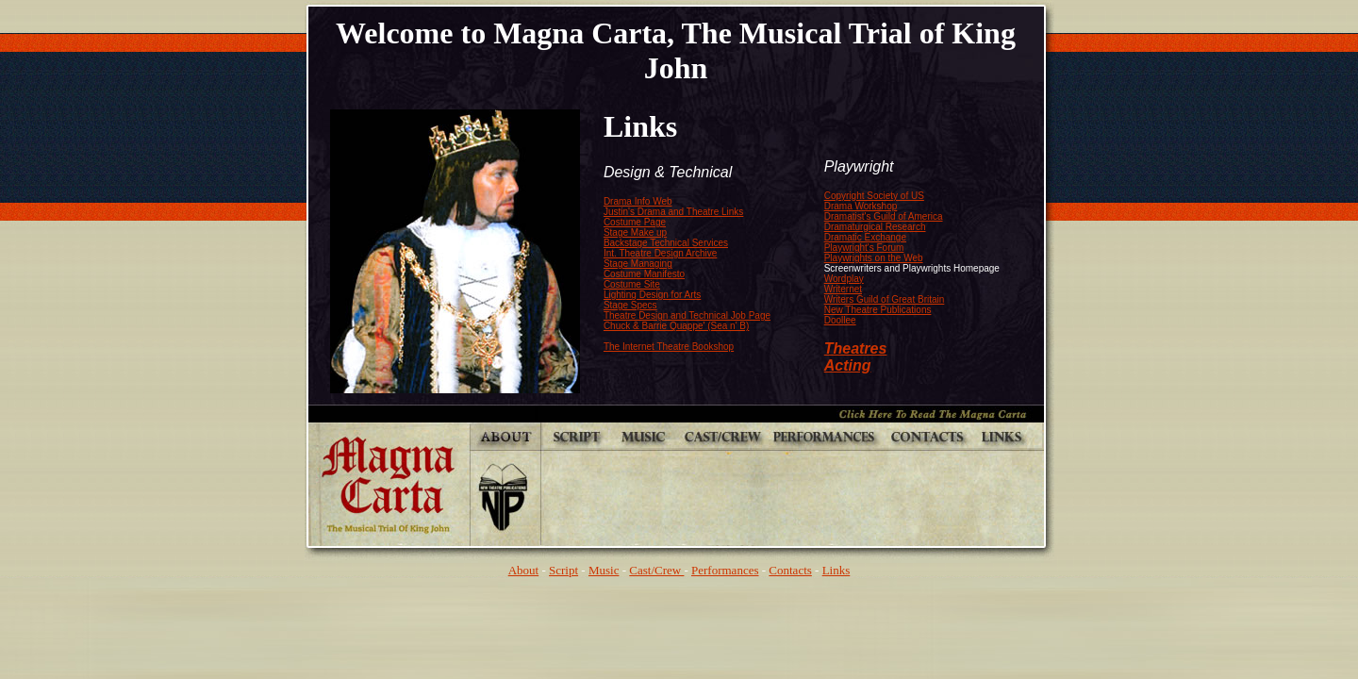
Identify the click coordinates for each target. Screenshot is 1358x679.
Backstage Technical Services (666, 243)
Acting (847, 365)
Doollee (840, 320)
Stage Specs (630, 305)
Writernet (843, 289)
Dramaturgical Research (875, 227)
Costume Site (632, 284)
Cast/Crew (656, 570)
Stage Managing (638, 263)
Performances (724, 570)
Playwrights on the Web (873, 258)
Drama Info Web (638, 201)
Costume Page (635, 222)
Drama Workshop (861, 206)
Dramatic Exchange (865, 237)
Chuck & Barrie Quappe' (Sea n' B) (676, 326)
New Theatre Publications (878, 310)
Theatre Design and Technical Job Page (687, 315)
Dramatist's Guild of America (883, 216)
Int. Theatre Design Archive (660, 253)
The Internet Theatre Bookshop (669, 346)
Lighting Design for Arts (652, 295)
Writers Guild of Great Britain (884, 299)
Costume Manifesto (644, 274)
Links (836, 570)
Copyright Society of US (874, 195)
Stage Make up (635, 232)
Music (604, 570)
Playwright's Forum (864, 247)
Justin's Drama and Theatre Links (673, 212)
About (523, 570)
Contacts (790, 570)
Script (563, 570)
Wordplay (844, 278)
